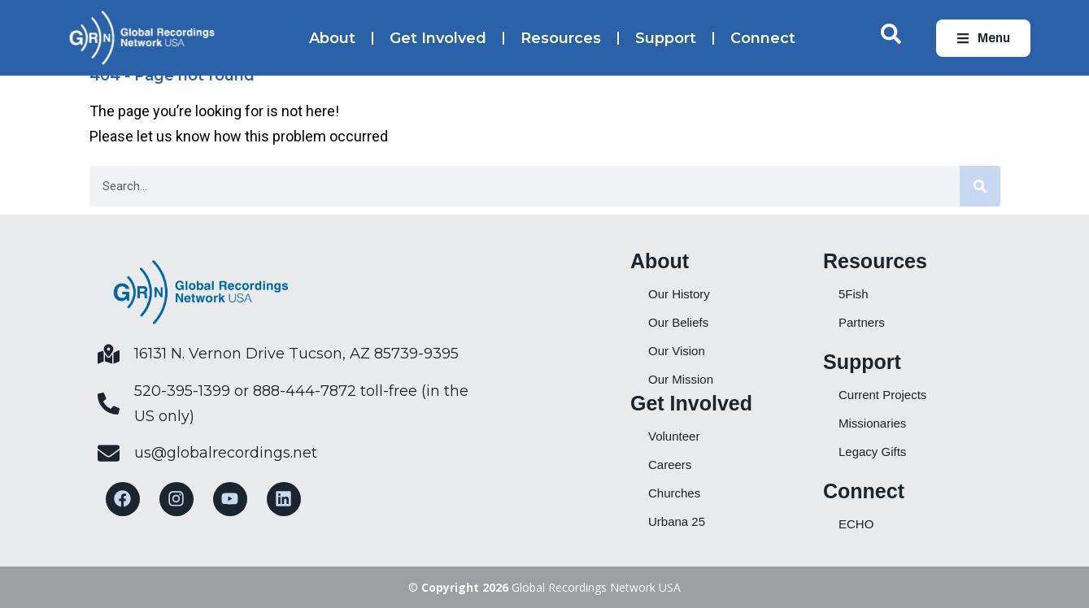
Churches (674, 493)
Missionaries (872, 423)
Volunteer (673, 436)
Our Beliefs (678, 322)
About (332, 38)
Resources (561, 38)
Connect (762, 38)
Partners (862, 322)
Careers (669, 464)
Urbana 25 (676, 521)
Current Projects (882, 395)
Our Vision (676, 351)
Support (665, 38)
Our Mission (680, 379)
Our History (679, 294)
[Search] (980, 186)
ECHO (856, 524)
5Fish (854, 294)
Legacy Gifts (872, 451)
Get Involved (438, 38)
